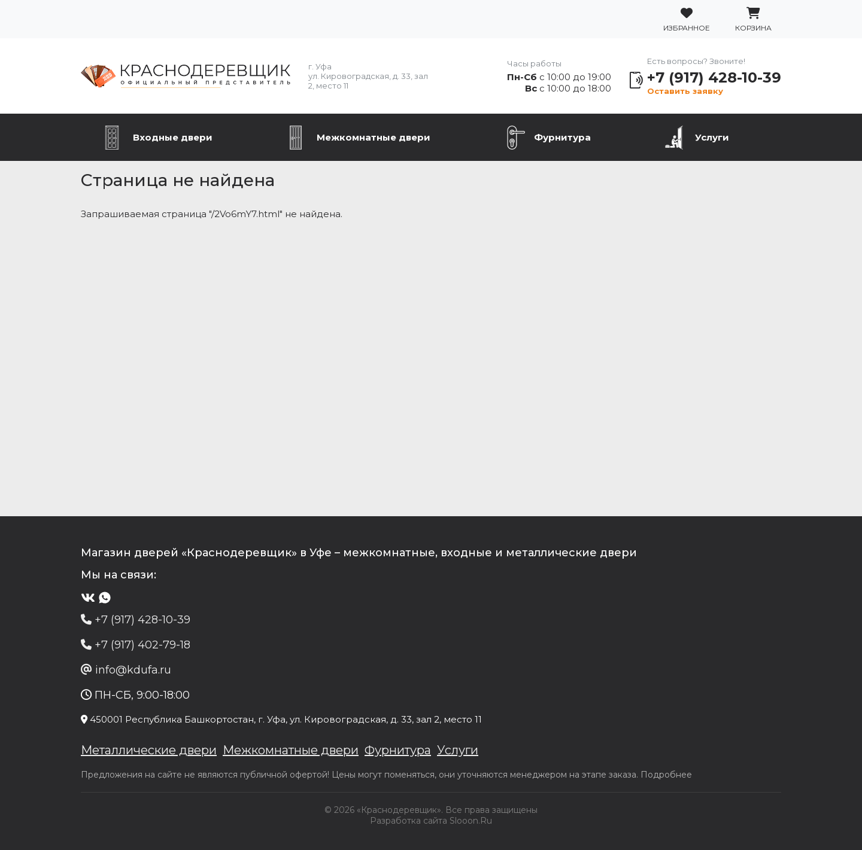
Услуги (712, 137)
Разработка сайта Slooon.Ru (431, 820)
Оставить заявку (685, 91)
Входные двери (173, 137)
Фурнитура (562, 137)
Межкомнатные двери (373, 137)
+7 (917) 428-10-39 (714, 77)
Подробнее (666, 774)
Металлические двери (149, 750)
